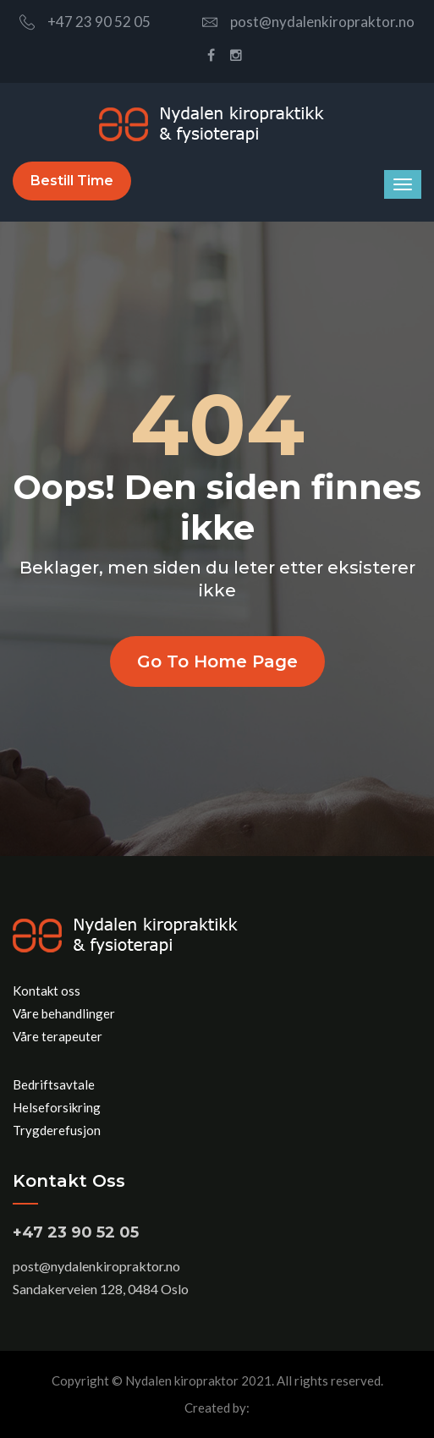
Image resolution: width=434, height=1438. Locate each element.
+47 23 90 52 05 (85, 21)
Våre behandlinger (64, 1013)
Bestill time (71, 181)
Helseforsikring (57, 1107)
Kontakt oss (46, 990)
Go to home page (217, 661)
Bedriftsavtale (54, 1084)
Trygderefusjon (57, 1130)
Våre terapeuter (57, 1036)
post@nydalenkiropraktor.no (308, 21)
